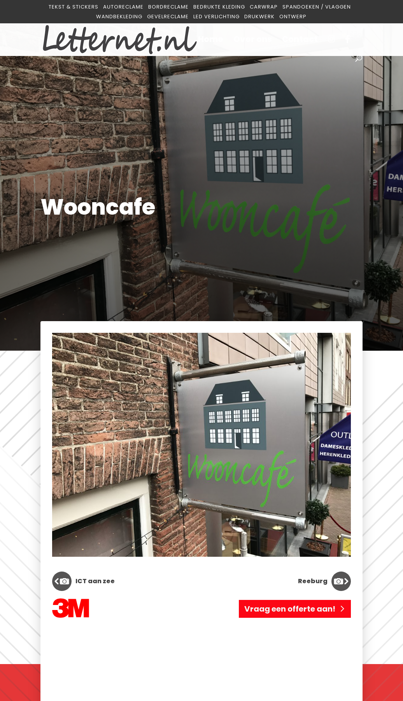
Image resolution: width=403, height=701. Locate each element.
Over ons (252, 41)
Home (210, 41)
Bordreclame (168, 7)
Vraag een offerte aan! (289, 608)
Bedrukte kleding (219, 7)
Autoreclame (123, 7)
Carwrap (264, 7)
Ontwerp (293, 17)
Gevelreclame (168, 17)
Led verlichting (216, 17)
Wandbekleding (119, 17)
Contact (300, 41)
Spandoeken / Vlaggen (316, 7)
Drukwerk (259, 17)
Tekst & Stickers (73, 7)
